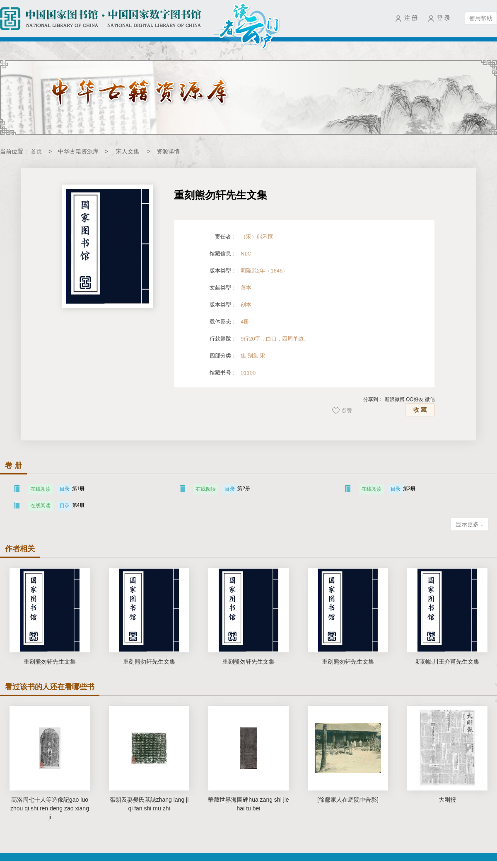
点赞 (346, 410)
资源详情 (168, 151)
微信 (430, 399)
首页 (36, 151)
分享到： (373, 399)
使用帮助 (480, 18)
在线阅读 (41, 489)
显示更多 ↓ (469, 524)
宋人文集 (127, 151)
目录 (65, 489)
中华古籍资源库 (78, 151)
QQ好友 (415, 399)
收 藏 (420, 409)
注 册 (410, 18)
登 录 (443, 18)
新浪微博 (395, 399)
